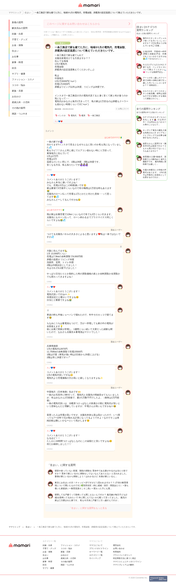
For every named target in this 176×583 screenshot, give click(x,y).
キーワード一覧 (96, 552)
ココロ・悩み (18, 85)
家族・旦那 (17, 91)
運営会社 (117, 545)
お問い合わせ (118, 548)
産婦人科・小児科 (21, 102)
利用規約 (117, 552)
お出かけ (16, 96)
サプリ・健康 (18, 73)
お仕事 (15, 56)
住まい (15, 51)
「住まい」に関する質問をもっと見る (88, 508)
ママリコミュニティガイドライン (127, 561)
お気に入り (123, 109)
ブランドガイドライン (98, 548)
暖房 (83, 115)
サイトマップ (95, 558)
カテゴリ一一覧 (96, 555)
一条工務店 (95, 115)
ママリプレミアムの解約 (123, 565)
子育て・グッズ (19, 39)
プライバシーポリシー (122, 555)
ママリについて (96, 545)
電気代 (73, 115)
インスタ (62, 115)
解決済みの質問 (19, 28)
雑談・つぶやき (19, 113)
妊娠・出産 (17, 33)
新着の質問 (17, 22)
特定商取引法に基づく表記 (124, 558)
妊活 (14, 68)
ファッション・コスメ (23, 79)
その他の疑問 (18, 108)
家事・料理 (17, 62)
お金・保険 (17, 45)
